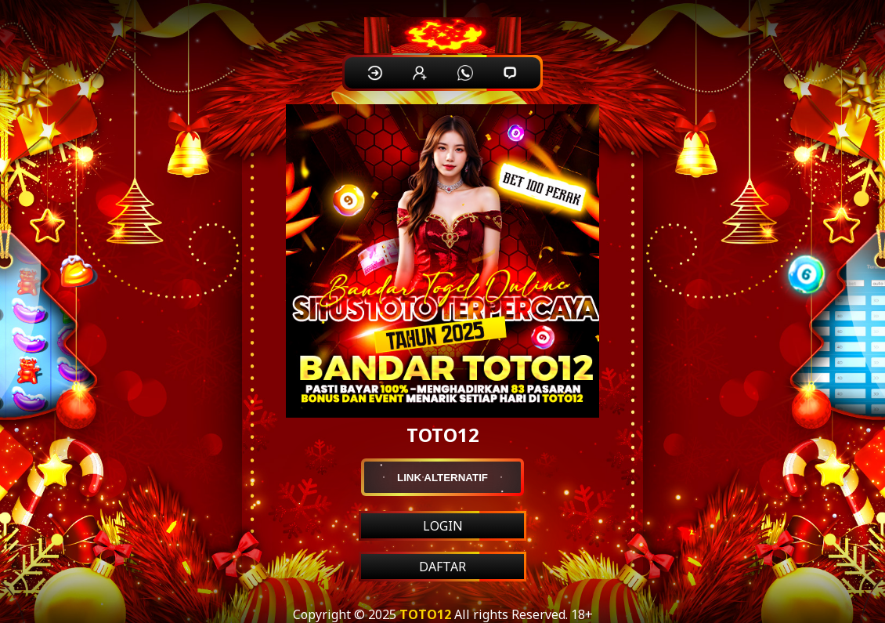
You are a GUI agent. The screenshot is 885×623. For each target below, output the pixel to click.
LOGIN (443, 525)
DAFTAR (442, 566)
